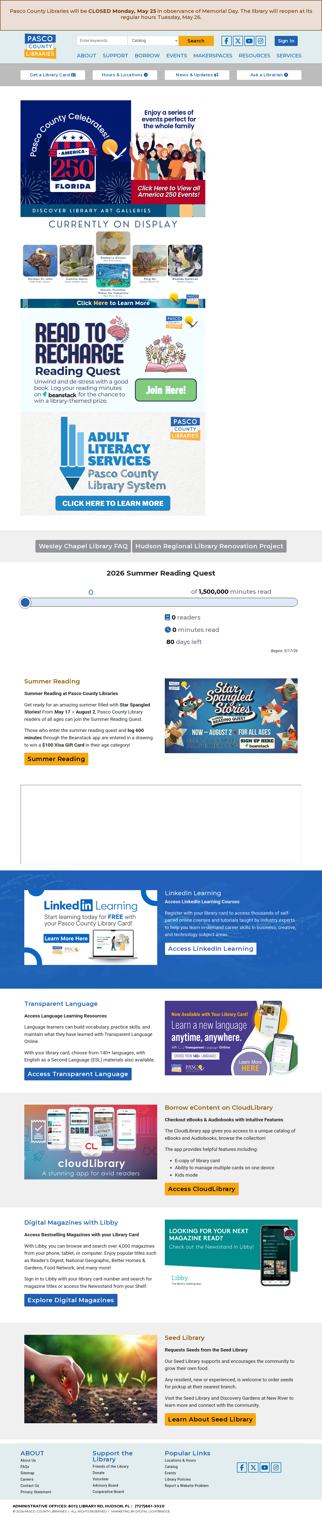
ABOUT (32, 1453)
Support (115, 56)
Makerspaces (212, 56)
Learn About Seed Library (210, 1419)
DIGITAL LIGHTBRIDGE (152, 1511)
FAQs (25, 1467)
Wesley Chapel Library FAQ (83, 546)
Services (289, 56)
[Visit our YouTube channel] (249, 41)
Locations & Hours (180, 1460)
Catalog (171, 1467)
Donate (99, 1473)
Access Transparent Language (78, 1074)
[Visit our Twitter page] (238, 41)
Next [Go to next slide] (200, 308)
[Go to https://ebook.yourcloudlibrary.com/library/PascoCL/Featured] (90, 1142)
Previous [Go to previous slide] (25, 308)
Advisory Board (105, 1485)
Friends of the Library (111, 1466)
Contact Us (30, 1486)
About (86, 56)
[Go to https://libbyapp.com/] (231, 1254)
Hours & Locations (125, 75)
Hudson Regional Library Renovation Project (209, 546)
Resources (254, 56)
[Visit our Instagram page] (261, 41)
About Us (28, 1460)
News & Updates (197, 75)
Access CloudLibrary (201, 1189)
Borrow (147, 56)
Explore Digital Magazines (71, 1300)
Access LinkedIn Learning (210, 948)
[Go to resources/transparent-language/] (231, 1038)
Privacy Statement (36, 1492)
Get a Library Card (53, 75)
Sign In (286, 40)
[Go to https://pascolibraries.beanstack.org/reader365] (231, 715)
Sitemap (27, 1473)
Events (176, 56)
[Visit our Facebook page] (227, 41)
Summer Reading (56, 759)
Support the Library (113, 1456)
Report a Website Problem (187, 1486)
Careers (27, 1479)
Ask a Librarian (269, 75)
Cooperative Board (108, 1492)
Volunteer (101, 1479)
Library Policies (178, 1479)
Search (196, 40)
